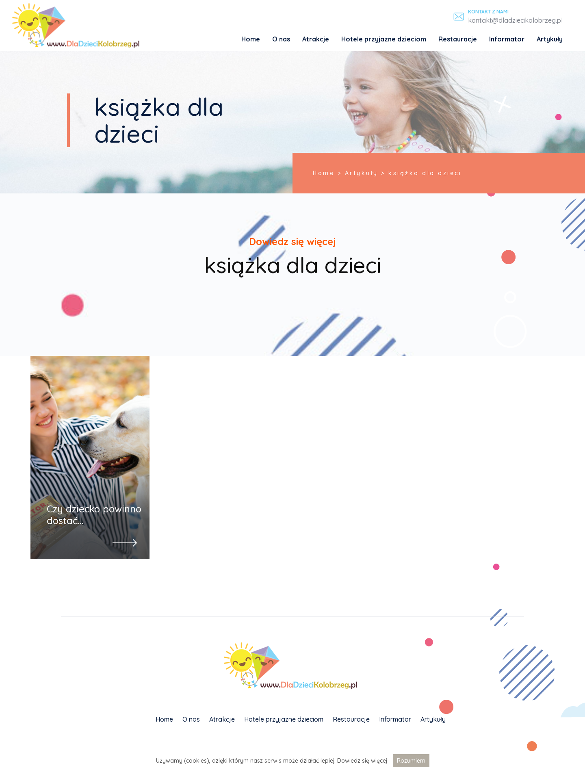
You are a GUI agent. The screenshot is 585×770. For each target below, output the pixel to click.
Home (250, 39)
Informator (506, 39)
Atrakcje (315, 39)
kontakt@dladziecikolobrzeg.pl (515, 20)
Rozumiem (411, 760)
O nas (281, 39)
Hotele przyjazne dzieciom (383, 39)
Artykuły (550, 39)
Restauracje (457, 39)
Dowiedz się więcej (362, 760)
